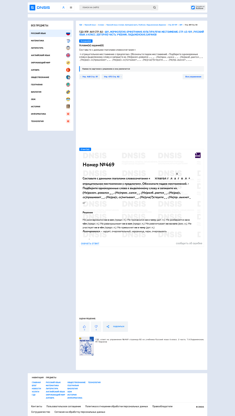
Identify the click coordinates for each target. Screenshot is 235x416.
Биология (50, 92)
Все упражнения (193, 77)
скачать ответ (90, 243)
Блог (34, 385)
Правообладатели (162, 406)
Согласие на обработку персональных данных (80, 412)
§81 (107, 32)
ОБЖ (50, 99)
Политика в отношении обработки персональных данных (116, 406)
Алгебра (50, 70)
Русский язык (50, 33)
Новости (36, 389)
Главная (36, 382)
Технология (50, 121)
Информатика (50, 114)
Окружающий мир (50, 63)
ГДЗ (33, 395)
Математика (50, 41)
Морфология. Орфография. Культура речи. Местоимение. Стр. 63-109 (151, 32)
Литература (50, 48)
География (50, 85)
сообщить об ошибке (189, 243)
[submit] (154, 7)
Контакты (36, 406)
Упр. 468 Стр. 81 (90, 77)
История (50, 107)
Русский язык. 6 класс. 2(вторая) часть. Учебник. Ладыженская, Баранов (141, 33)
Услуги (35, 392)
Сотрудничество (40, 412)
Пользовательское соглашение (64, 406)
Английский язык (50, 55)
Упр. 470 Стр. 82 (111, 77)
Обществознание (50, 77)
